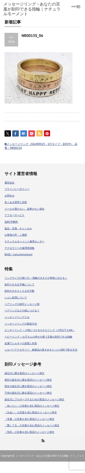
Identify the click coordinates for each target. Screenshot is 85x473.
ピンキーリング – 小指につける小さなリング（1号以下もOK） (40, 330)
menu (74, 6)
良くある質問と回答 (16, 202)
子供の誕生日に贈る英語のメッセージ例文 (28, 392)
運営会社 (10, 182)
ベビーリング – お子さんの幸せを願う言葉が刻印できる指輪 (38, 336)
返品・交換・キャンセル (18, 228)
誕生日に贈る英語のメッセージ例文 (24, 373)
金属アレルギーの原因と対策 (21, 343)
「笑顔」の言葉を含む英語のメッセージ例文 (29, 432)
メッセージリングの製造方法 (21, 323)
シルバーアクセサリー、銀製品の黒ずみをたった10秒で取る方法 (41, 349)
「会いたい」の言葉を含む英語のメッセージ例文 (32, 405)
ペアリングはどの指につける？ (22, 310)
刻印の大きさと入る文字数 (19, 290)
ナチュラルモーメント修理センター (24, 241)
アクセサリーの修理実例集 (19, 248)
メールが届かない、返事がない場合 (24, 208)
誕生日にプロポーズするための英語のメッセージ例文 (34, 399)
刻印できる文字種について (19, 284)
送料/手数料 (11, 221)
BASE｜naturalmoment (18, 254)
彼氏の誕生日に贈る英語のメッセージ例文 (28, 379)
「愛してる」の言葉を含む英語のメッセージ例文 (32, 425)
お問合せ (10, 195)
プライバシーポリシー (17, 189)
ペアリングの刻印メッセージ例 (22, 304)
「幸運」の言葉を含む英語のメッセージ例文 (29, 419)
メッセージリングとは (17, 317)
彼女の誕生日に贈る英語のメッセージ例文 (28, 386)
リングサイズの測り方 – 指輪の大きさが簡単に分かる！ (36, 277)
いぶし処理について (16, 297)
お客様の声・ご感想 (16, 234)
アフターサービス (14, 215)
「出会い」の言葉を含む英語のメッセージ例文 (31, 412)
